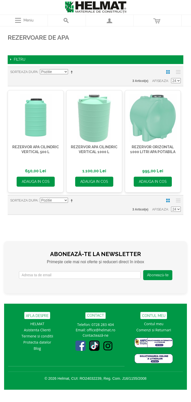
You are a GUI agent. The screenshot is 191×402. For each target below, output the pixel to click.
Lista (177, 72)
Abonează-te (157, 275)
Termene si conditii (37, 336)
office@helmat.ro (101, 329)
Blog (37, 348)
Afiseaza (160, 81)
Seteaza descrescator (72, 72)
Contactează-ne (95, 335)
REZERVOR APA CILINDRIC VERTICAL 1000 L (94, 149)
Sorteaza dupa (24, 72)
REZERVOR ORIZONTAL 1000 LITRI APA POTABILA (152, 149)
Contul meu (153, 323)
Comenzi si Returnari (153, 329)
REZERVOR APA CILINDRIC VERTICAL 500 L (35, 149)
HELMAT (37, 323)
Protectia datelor (37, 342)
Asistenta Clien (36, 329)
